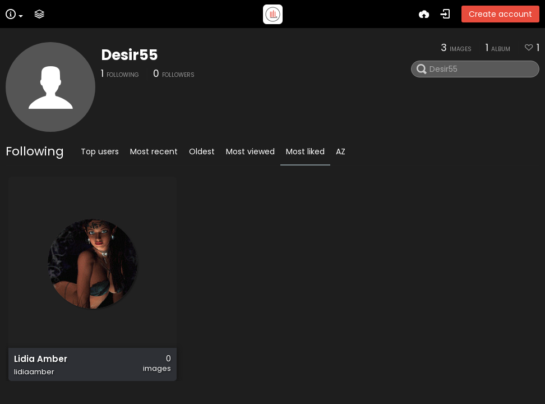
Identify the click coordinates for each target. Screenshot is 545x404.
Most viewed (250, 151)
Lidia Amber (40, 359)
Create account (500, 14)
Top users (100, 151)
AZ (340, 151)
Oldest (202, 151)
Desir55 (129, 55)
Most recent (154, 151)
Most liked (305, 151)
